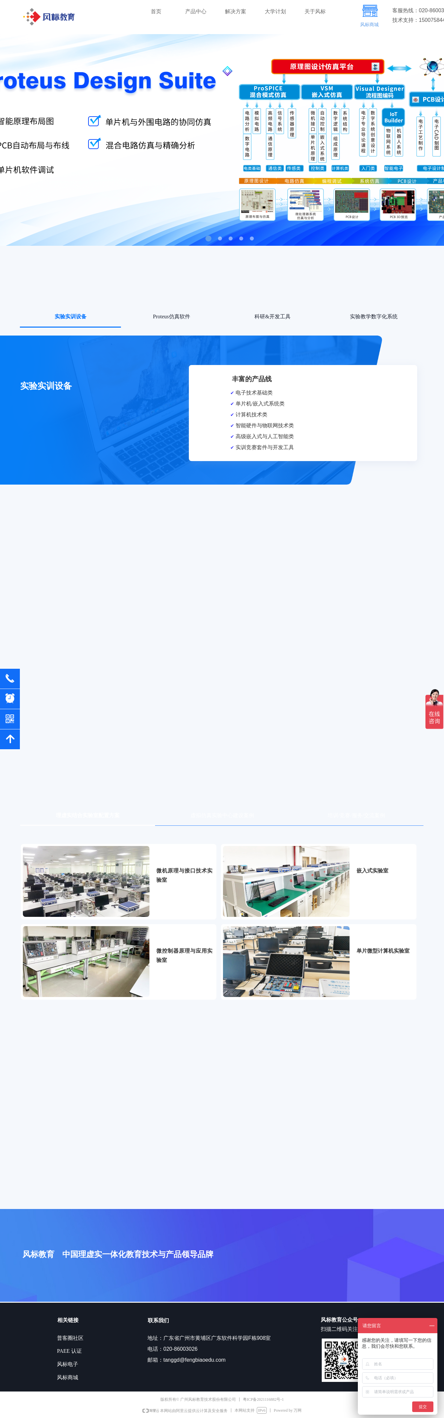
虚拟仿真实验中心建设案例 (222, 815)
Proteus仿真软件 (171, 316)
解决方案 (235, 11)
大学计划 (275, 11)
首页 (156, 11)
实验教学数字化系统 (374, 316)
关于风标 (315, 11)
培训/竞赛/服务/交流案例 (356, 815)
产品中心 (195, 11)
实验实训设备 (70, 316)
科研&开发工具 (272, 316)
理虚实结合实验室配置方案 (88, 815)
